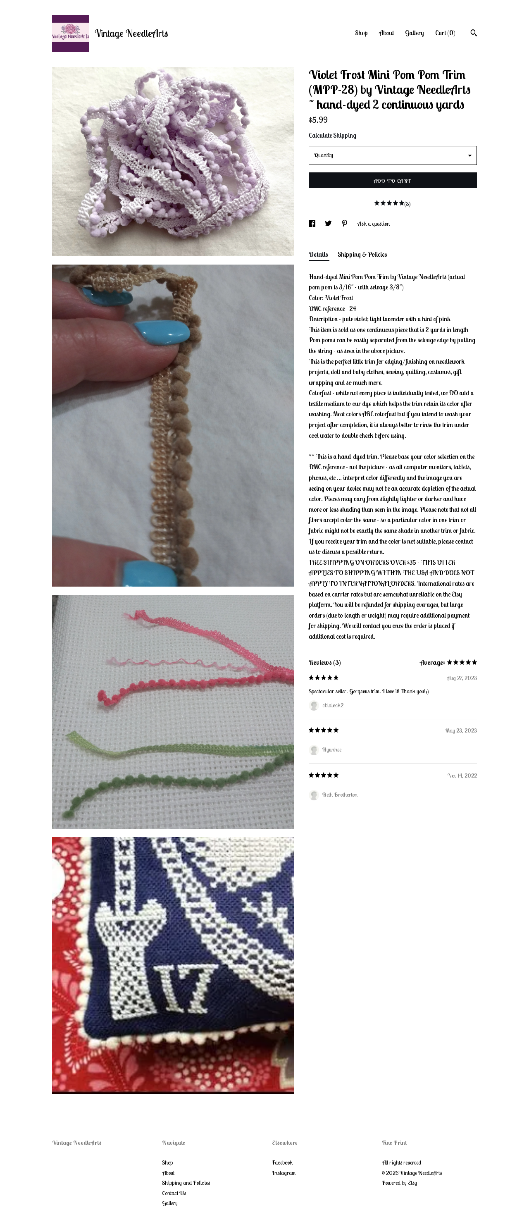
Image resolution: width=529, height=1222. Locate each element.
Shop (361, 33)
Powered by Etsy (399, 1182)
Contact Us (174, 1193)
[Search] (474, 33)
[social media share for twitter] (329, 223)
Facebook (282, 1162)
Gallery (414, 33)
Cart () (445, 33)
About (386, 33)
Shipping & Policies (362, 254)
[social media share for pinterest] (345, 223)
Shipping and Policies (186, 1182)
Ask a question (373, 223)
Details (319, 254)
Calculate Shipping (332, 135)
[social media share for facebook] (313, 223)
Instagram (283, 1173)
